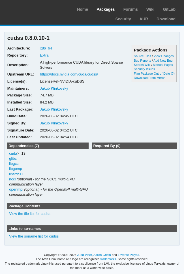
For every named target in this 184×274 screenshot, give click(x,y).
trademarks (108, 259)
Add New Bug (162, 60)
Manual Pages (163, 64)
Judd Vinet (84, 254)
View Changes (164, 56)
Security (123, 19)
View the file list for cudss (29, 214)
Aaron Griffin (102, 254)
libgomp (15, 169)
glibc (13, 158)
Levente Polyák (128, 254)
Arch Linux (31, 8)
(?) (172, 73)
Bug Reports (142, 60)
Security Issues (144, 69)
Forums (130, 9)
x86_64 (46, 48)
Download (166, 19)
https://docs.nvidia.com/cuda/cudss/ (69, 74)
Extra (44, 55)
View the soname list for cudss (34, 236)
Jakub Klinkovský (54, 88)
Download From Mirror (149, 77)
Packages (106, 9)
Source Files (142, 56)
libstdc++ (16, 174)
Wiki (150, 9)
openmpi (16, 189)
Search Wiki (142, 64)
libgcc (13, 163)
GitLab (169, 9)
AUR (144, 19)
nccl (12, 179)
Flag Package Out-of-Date (152, 73)
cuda (13, 153)
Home (82, 9)
